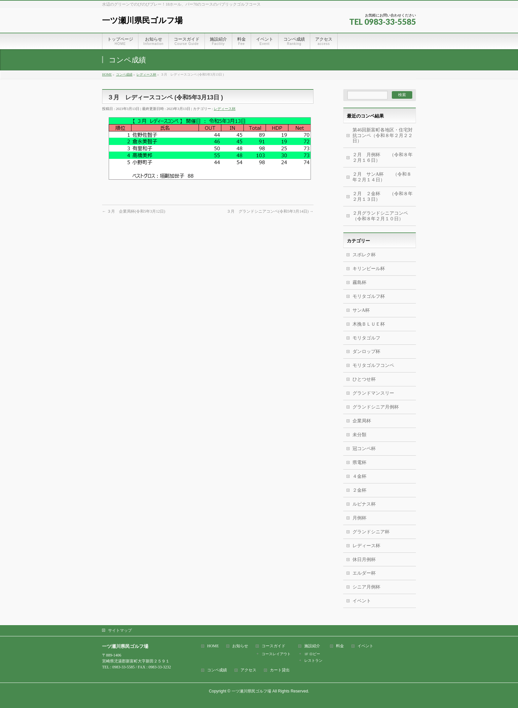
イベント (361, 600)
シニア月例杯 (366, 586)
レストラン (313, 660)
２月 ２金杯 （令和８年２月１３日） (382, 196)
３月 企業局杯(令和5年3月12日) (133, 211)
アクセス (248, 670)
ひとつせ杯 (364, 379)
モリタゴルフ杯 (368, 296)
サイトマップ (120, 630)
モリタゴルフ (366, 338)
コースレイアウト (276, 654)
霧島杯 (359, 282)
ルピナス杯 (364, 504)
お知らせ (240, 646)
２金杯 (359, 490)
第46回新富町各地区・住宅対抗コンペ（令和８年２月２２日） (382, 135)
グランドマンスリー (373, 393)
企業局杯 (361, 420)
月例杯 (359, 517)
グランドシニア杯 (370, 531)
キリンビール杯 (368, 268)
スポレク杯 (364, 254)
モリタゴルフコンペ (373, 365)
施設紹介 (312, 646)
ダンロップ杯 (366, 351)
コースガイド (273, 646)
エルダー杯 (364, 573)
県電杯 (359, 462)
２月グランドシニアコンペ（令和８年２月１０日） (380, 216)
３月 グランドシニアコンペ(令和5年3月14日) (270, 211)
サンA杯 (361, 310)
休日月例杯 (364, 559)
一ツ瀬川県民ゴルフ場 (142, 20)
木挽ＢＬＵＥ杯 (368, 324)
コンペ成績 (217, 670)
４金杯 (359, 476)
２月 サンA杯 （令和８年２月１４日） (381, 177)
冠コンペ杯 (364, 448)
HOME (213, 646)
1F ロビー (312, 654)
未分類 (359, 434)
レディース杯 (225, 109)
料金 (340, 646)
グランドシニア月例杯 (375, 407)
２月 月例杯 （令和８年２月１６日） (382, 157)
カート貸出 (280, 670)
